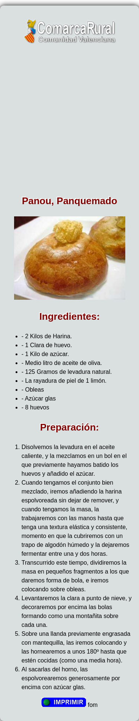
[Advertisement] (69, 122)
